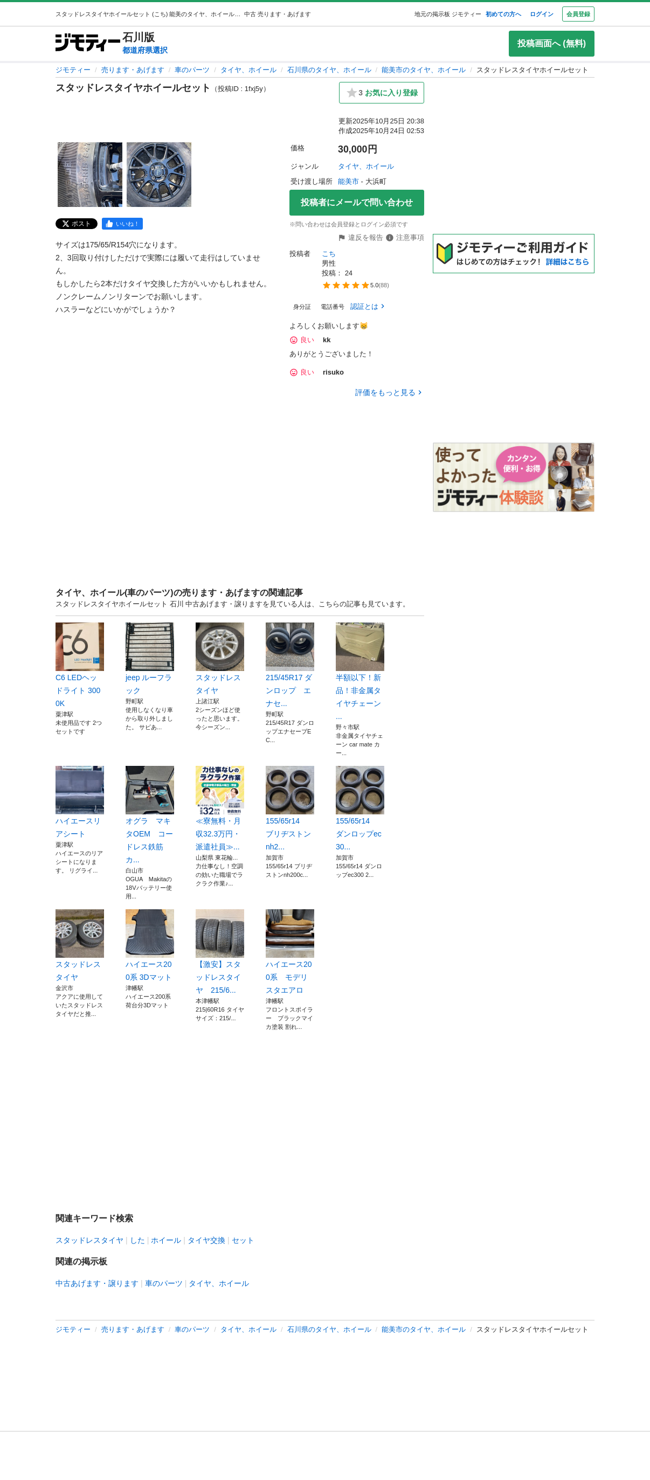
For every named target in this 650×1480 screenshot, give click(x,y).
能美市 (348, 181)
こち (329, 254)
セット (243, 1240)
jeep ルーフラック (150, 659)
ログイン (542, 14)
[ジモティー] (88, 43)
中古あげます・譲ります (97, 1283)
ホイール (166, 1240)
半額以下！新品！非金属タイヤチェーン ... (360, 672)
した (137, 1240)
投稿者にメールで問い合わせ (357, 202)
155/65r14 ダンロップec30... (360, 808)
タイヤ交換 (206, 1240)
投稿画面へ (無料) (551, 43)
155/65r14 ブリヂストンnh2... (290, 808)
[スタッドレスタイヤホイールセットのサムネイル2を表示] (159, 174)
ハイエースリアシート (80, 802)
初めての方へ (503, 14)
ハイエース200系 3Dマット (150, 945)
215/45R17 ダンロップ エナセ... (290, 665)
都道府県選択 (145, 50)
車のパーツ (192, 70)
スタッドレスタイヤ (220, 659)
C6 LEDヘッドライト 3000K (80, 665)
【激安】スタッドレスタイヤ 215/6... (220, 951)
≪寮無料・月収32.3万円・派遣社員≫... (220, 808)
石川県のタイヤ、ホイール (329, 70)
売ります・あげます (132, 70)
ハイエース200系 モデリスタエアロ (290, 951)
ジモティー (73, 70)
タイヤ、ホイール (248, 70)
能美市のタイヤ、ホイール (424, 70)
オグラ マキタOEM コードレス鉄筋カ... (150, 815)
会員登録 (578, 14)
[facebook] (122, 224)
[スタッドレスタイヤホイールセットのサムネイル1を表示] (90, 174)
